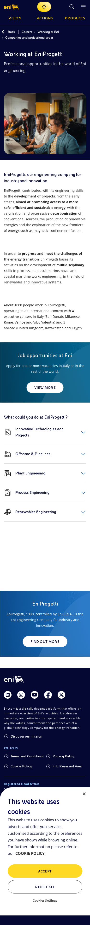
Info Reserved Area (67, 766)
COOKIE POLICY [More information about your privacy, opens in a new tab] (30, 853)
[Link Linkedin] (8, 695)
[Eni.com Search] (72, 7)
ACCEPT (45, 871)
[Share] (7, 84)
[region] (45, 856)
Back (11, 32)
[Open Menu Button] (83, 7)
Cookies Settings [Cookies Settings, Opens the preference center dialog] (45, 900)
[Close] (84, 794)
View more (45, 387)
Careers (27, 32)
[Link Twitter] (61, 695)
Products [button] (75, 18)
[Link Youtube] (34, 695)
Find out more (45, 641)
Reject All (45, 887)
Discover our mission (26, 736)
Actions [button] (45, 18)
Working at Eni (48, 32)
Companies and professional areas (29, 37)
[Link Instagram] (21, 695)
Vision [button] (15, 18)
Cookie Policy (21, 766)
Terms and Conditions (27, 756)
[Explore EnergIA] (44, 7)
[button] (11, 7)
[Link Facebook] (48, 695)
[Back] (3, 32)
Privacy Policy (63, 756)
